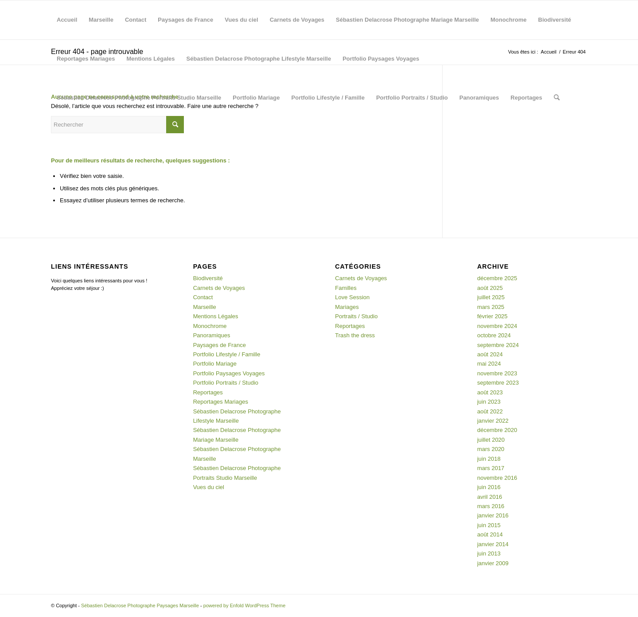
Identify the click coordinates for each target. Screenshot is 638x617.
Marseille (101, 19)
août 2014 (490, 534)
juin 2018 (489, 458)
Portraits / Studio (356, 316)
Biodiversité (554, 19)
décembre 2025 (497, 278)
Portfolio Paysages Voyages (380, 58)
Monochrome (508, 19)
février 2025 (492, 316)
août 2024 (490, 354)
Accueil (67, 19)
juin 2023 (489, 401)
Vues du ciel (241, 19)
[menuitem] (556, 97)
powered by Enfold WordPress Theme (244, 605)
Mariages (346, 307)
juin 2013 (489, 553)
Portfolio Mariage (256, 97)
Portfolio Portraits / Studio (412, 97)
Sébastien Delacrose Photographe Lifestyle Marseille (259, 58)
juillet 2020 (491, 439)
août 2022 (490, 411)
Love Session (352, 297)
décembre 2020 (497, 430)
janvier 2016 (493, 515)
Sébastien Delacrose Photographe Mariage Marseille (407, 19)
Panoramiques (479, 97)
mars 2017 (490, 468)
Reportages (526, 97)
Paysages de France (185, 19)
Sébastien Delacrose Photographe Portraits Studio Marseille (139, 97)
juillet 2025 (491, 297)
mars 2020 (490, 449)
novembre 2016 (497, 477)
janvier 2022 (493, 420)
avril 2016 (489, 497)
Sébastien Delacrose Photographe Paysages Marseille (140, 605)
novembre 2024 (497, 326)
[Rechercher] (556, 97)
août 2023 (490, 392)
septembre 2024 (498, 345)
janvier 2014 (493, 544)
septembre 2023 (498, 382)
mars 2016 (490, 506)
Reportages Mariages (86, 58)
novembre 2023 (497, 373)
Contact (135, 19)
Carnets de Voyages (297, 19)
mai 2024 (489, 363)
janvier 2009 (493, 563)
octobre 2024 (494, 335)
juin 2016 (489, 487)
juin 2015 (489, 525)
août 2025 (490, 288)
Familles (345, 288)
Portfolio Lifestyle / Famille (328, 97)
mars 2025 (490, 307)
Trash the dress (355, 335)
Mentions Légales (151, 58)
